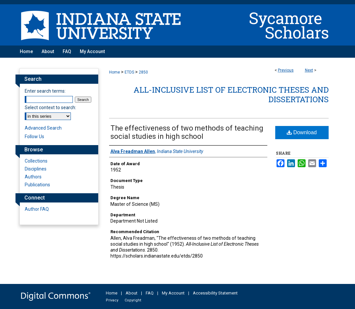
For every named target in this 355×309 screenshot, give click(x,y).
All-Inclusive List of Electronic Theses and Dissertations (231, 94)
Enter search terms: (45, 91)
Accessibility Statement (215, 293)
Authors (33, 176)
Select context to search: (50, 107)
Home (114, 72)
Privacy (112, 300)
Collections (36, 161)
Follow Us (34, 136)
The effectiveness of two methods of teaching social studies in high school (186, 132)
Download (302, 132)
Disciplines (35, 168)
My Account (173, 293)
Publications (37, 184)
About (131, 293)
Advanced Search (43, 128)
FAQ (150, 293)
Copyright (133, 300)
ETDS (129, 72)
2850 (143, 72)
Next (309, 70)
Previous (286, 70)
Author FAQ (37, 209)
